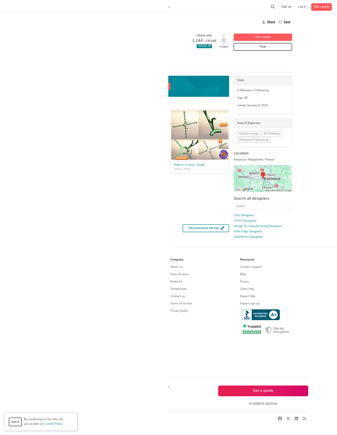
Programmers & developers (49, 303)
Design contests (41, 281)
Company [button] (176, 259)
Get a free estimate (155, 86)
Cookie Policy (53, 424)
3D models (107, 311)
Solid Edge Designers (248, 231)
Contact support (251, 267)
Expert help (247, 296)
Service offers (109, 281)
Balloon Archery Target (189, 165)
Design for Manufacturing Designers (258, 226)
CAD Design (55, 58)
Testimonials (178, 289)
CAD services (40, 289)
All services (38, 318)
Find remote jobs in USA (116, 303)
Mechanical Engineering (253, 140)
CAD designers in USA (115, 325)
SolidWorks (141, 58)
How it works (40, 267)
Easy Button (57, 158)
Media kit (176, 281)
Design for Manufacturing (95, 58)
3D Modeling (271, 133)
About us (176, 267)
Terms (109, 419)
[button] (83, 7)
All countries (108, 354)
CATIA (71, 58)
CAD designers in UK (114, 340)
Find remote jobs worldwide (119, 296)
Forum (244, 281)
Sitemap (105, 362)
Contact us (177, 296)
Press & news (179, 274)
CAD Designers (244, 215)
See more (58, 187)
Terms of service (181, 303)
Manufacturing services (46, 311)
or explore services (263, 403)
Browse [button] (105, 259)
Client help (247, 289)
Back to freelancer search (63, 22)
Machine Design (249, 133)
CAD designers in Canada (117, 333)
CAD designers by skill (115, 318)
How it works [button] (40, 259)
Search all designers (251, 199)
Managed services (43, 274)
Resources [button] (247, 259)
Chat (263, 46)
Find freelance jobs (113, 274)
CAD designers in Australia (118, 347)
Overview (52, 68)
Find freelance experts (115, 267)
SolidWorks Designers (248, 237)
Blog (243, 274)
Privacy (96, 419)
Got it (15, 422)
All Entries (75, 68)
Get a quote (321, 6)
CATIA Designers (245, 220)
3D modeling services (45, 296)
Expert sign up (250, 303)
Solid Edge (123, 58)
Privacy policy (179, 311)
